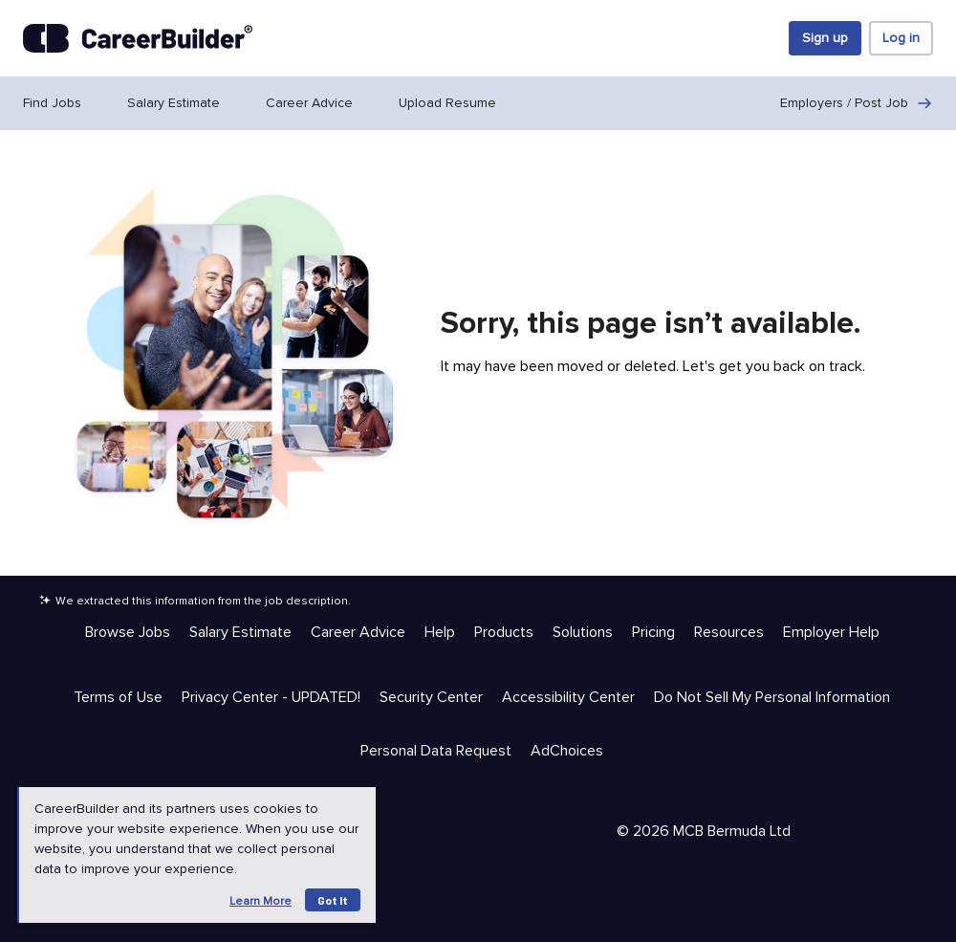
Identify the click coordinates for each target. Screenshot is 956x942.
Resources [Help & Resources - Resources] (729, 632)
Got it (332, 900)
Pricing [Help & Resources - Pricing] (653, 632)
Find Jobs (52, 103)
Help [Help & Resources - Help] (439, 632)
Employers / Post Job (856, 103)
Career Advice (309, 103)
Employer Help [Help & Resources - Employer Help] (831, 632)
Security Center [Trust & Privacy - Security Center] (431, 697)
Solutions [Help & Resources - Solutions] (583, 632)
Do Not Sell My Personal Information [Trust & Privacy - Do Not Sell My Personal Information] (772, 697)
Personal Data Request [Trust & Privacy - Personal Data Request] (435, 750)
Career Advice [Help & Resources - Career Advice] (358, 632)
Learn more (260, 901)
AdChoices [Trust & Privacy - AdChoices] (567, 750)
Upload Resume (447, 103)
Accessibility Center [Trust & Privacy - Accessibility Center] (568, 697)
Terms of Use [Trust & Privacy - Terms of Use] (118, 697)
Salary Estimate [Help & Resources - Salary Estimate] (240, 632)
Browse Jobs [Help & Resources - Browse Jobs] (127, 632)
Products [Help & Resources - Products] (503, 632)
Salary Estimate (173, 103)
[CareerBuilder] (137, 38)
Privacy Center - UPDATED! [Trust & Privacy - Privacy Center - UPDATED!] (271, 697)
